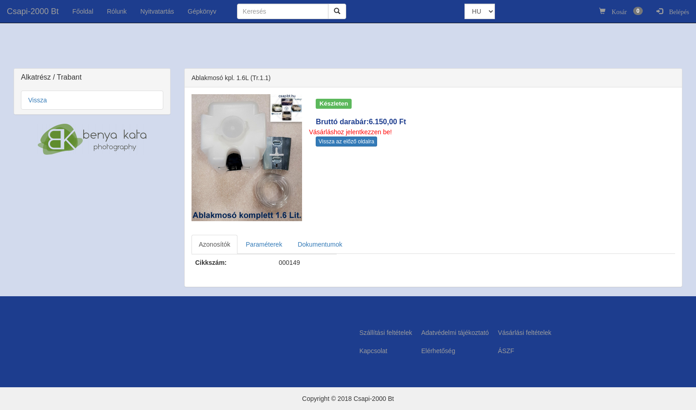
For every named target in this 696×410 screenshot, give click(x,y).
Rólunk (117, 11)
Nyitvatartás (157, 11)
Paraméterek (264, 244)
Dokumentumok (320, 244)
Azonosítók (214, 244)
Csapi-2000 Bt (33, 11)
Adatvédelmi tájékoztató (455, 332)
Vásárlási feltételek (525, 332)
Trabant (69, 77)
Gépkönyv (202, 11)
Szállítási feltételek (385, 332)
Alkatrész (37, 77)
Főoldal (82, 11)
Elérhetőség (438, 350)
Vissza (37, 100)
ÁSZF (506, 350)
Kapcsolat (373, 350)
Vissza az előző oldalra (346, 141)
